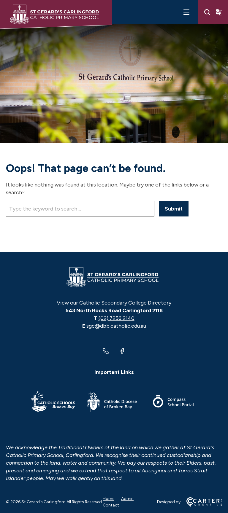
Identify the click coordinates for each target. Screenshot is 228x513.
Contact (111, 505)
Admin (127, 498)
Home (108, 498)
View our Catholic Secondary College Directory (114, 302)
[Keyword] (80, 208)
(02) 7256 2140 (116, 318)
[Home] (114, 277)
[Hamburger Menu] (186, 12)
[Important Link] (53, 402)
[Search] (207, 12)
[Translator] (219, 12)
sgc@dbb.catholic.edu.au (116, 326)
